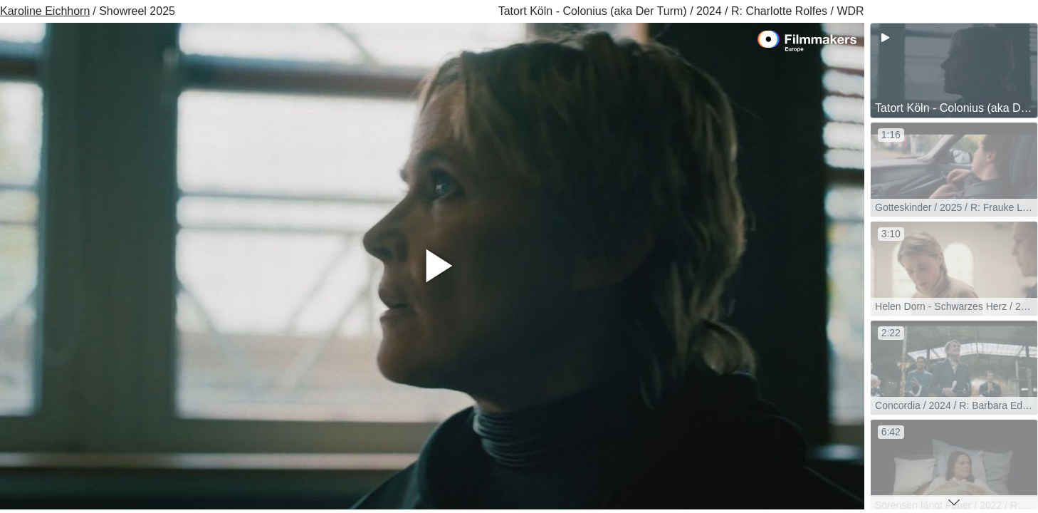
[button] (954, 502)
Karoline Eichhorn (45, 11)
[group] (954, 70)
